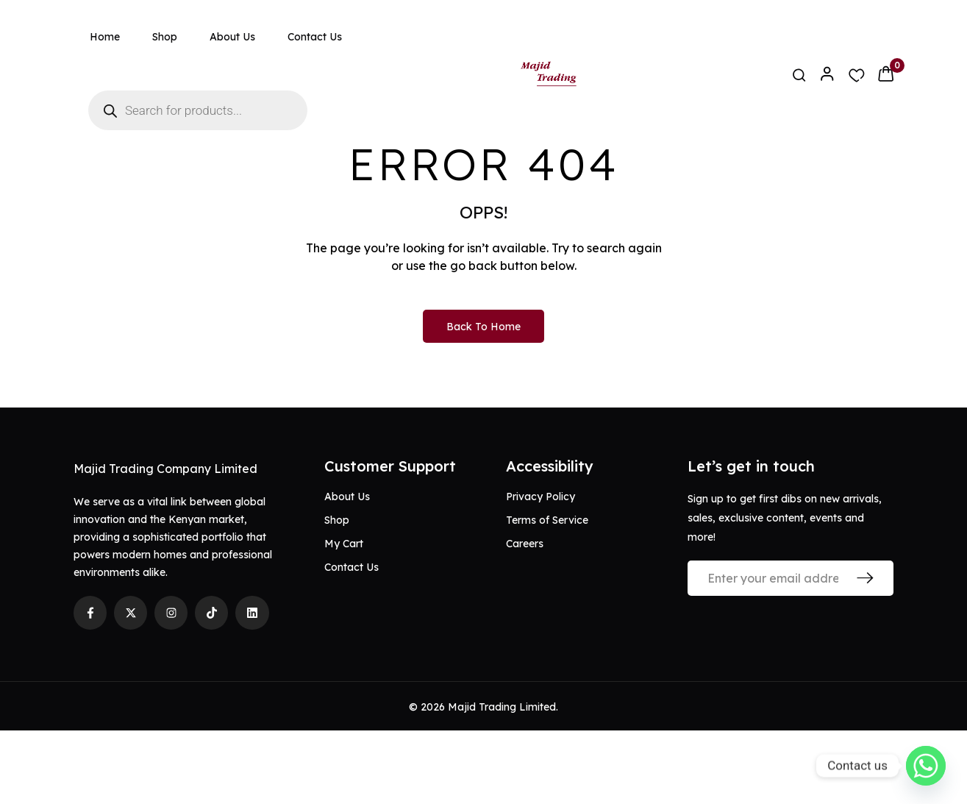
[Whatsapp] (926, 766)
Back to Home (483, 400)
